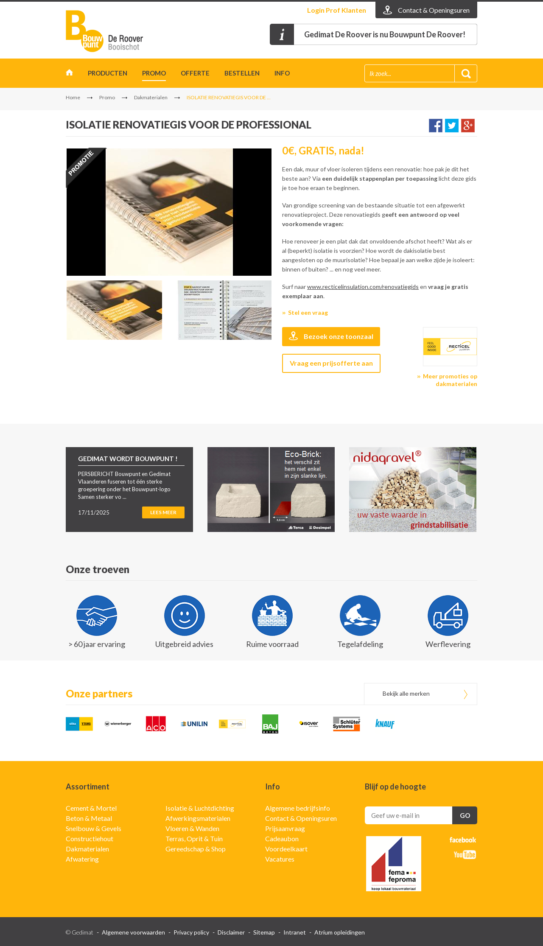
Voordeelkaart (286, 849)
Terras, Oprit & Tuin (194, 838)
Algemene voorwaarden (133, 932)
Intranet (294, 932)
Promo (154, 73)
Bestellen (242, 73)
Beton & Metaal (89, 818)
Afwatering (82, 859)
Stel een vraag (308, 312)
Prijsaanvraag (285, 828)
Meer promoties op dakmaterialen (450, 379)
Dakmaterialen (151, 97)
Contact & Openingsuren (301, 818)
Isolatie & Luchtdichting (199, 808)
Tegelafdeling (360, 644)
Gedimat (114, 31)
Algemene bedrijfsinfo (297, 808)
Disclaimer (231, 932)
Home (69, 74)
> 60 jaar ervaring (96, 644)
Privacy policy (191, 932)
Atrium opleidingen (339, 932)
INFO (282, 73)
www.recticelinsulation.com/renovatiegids (363, 286)
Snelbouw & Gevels (93, 828)
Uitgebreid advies (184, 644)
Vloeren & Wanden (192, 828)
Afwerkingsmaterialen (197, 818)
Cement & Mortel (91, 808)
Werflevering (447, 644)
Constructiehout (89, 838)
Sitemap (264, 932)
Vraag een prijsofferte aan (331, 363)
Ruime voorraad (272, 644)
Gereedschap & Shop (195, 849)
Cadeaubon (282, 838)
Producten (107, 73)
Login (336, 10)
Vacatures (279, 859)
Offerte (195, 73)
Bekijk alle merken (406, 693)
